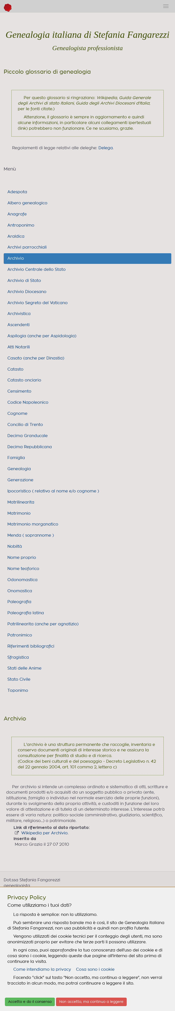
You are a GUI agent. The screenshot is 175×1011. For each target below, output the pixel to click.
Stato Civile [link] (18, 679)
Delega (105, 148)
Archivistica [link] (19, 314)
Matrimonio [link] (19, 513)
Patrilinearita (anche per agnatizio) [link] (42, 624)
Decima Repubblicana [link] (29, 447)
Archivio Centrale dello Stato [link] (36, 270)
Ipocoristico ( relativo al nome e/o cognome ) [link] (53, 491)
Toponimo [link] (17, 691)
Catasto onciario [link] (24, 380)
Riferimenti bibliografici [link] (30, 646)
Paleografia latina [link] (25, 613)
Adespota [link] (17, 192)
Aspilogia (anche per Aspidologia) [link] (41, 336)
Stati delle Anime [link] (24, 668)
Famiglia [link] (16, 458)
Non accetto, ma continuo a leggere (91, 1002)
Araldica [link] (15, 236)
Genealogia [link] (19, 469)
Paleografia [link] (19, 602)
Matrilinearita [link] (20, 502)
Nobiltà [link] (14, 546)
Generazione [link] (20, 480)
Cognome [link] (17, 414)
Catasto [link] (15, 369)
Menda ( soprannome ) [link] (30, 535)
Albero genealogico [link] (27, 203)
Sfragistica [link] (18, 657)
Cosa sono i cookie (95, 969)
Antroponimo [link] (20, 225)
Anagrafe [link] (17, 214)
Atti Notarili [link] (18, 347)
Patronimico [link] (19, 635)
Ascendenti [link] (18, 325)
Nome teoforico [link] (23, 569)
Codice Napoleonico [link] (27, 402)
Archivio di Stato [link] (24, 281)
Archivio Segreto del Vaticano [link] (37, 303)
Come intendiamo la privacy (42, 969)
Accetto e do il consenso (30, 1002)
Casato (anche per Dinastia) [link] (35, 358)
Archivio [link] (15, 258)
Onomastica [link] (19, 591)
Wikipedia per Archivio (44, 833)
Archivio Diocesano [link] (26, 292)
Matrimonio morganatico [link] (32, 524)
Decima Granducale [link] (27, 436)
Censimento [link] (19, 391)
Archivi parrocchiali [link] (27, 247)
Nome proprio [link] (21, 558)
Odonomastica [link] (22, 580)
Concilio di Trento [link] (25, 425)
